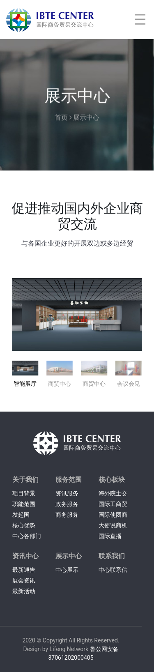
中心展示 (66, 569)
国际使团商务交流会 (113, 515)
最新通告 (23, 569)
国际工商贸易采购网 (113, 505)
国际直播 (110, 536)
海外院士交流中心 (113, 494)
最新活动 (23, 591)
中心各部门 (26, 536)
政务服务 (66, 504)
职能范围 (23, 504)
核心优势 (23, 525)
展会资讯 (23, 580)
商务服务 (66, 514)
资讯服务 (66, 493)
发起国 (21, 514)
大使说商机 (113, 525)
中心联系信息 (113, 570)
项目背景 (23, 493)
